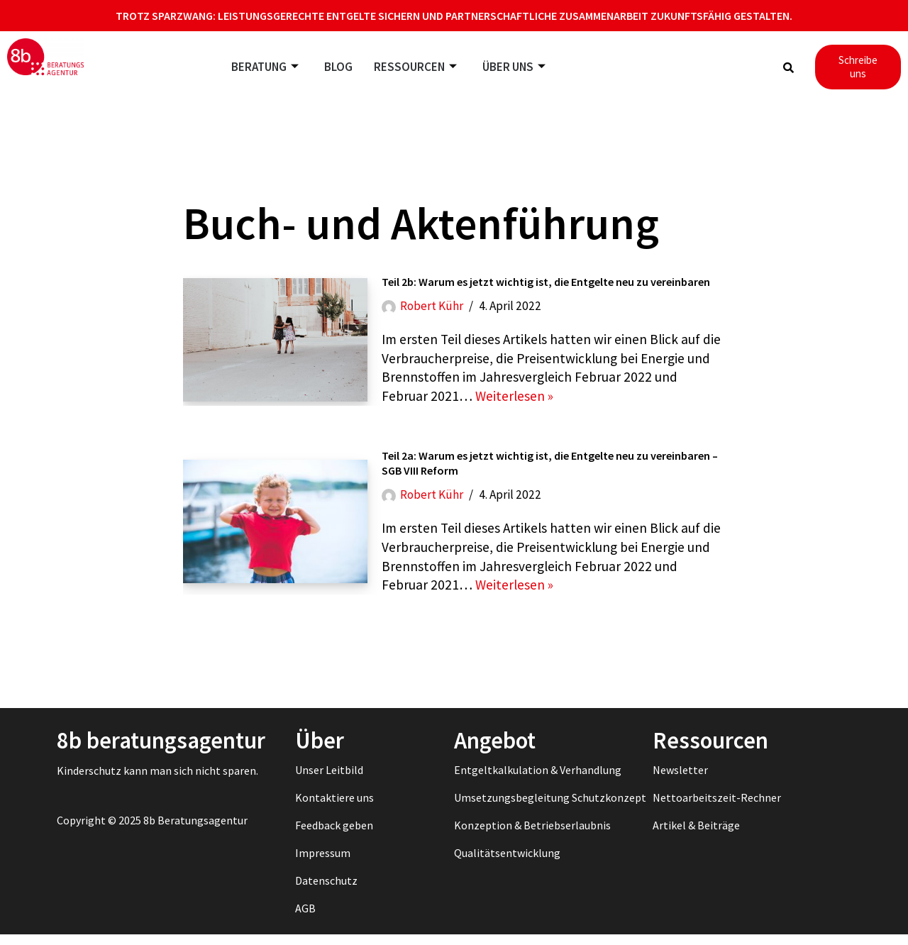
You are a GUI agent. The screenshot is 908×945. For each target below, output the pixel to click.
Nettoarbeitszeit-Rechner (717, 808)
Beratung (265, 67)
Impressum (322, 863)
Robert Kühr (433, 308)
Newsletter (680, 780)
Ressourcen (415, 67)
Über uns (514, 67)
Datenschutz (326, 891)
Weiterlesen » (516, 402)
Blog (338, 66)
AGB (305, 919)
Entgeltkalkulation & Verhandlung (537, 780)
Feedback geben (334, 836)
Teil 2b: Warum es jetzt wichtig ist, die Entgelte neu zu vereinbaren (546, 284)
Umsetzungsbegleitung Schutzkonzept (550, 808)
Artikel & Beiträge (696, 836)
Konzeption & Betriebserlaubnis (532, 836)
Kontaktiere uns (334, 808)
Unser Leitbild (329, 780)
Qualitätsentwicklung (507, 863)
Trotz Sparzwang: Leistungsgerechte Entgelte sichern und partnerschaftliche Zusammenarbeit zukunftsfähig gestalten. (454, 16)
